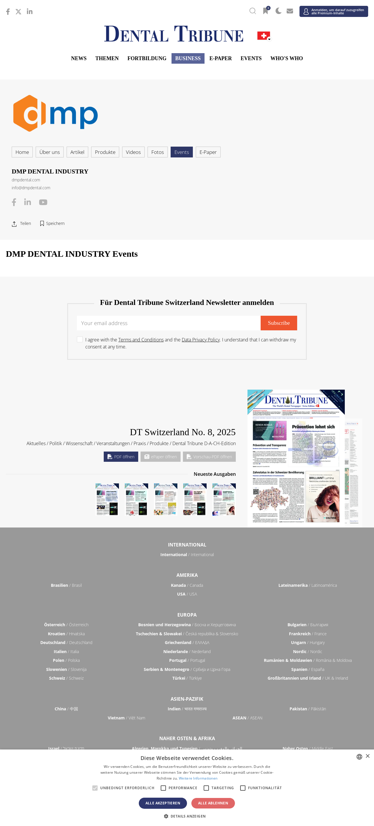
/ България (308, 624)
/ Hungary (308, 642)
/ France (308, 633)
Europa (187, 615)
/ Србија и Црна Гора (187, 669)
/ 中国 (66, 709)
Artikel (77, 152)
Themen (107, 58)
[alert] (187, 787)
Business (188, 58)
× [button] (367, 756)
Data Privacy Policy (201, 339)
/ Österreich (66, 624)
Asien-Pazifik (187, 699)
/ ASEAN (247, 718)
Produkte (105, 152)
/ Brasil (66, 585)
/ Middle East (308, 748)
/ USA (187, 594)
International (187, 545)
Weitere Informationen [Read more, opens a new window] (198, 778)
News (78, 58)
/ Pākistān (308, 709)
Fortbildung (146, 58)
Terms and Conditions (141, 339)
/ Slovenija (66, 669)
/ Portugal (187, 660)
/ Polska (66, 660)
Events (251, 58)
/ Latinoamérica (307, 585)
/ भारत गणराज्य (187, 709)
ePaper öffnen (160, 456)
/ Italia (66, 651)
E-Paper (220, 58)
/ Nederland (187, 651)
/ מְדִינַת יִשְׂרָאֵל (66, 748)
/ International (187, 554)
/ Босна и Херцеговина (187, 624)
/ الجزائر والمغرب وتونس (187, 748)
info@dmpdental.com (31, 187)
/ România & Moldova (308, 660)
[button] (187, 816)
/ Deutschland (66, 642)
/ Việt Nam (126, 718)
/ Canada (187, 585)
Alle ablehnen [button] (213, 803)
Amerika (187, 575)
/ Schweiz (66, 678)
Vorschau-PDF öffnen (209, 456)
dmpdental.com (26, 180)
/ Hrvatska (66, 633)
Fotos (157, 152)
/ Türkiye (187, 678)
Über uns (49, 152)
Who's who (286, 58)
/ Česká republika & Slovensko (187, 633)
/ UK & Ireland (308, 678)
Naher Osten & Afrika (187, 738)
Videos (133, 152)
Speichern (55, 223)
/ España (307, 669)
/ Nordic (307, 651)
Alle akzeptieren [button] (163, 803)
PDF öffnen (121, 456)
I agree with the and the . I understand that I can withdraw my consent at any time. (190, 343)
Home (22, 152)
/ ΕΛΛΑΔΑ (187, 642)
